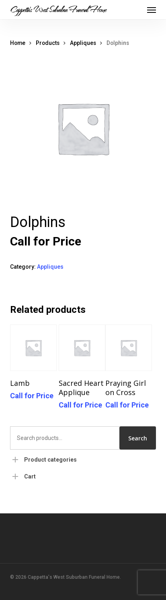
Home (17, 43)
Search (137, 438)
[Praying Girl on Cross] (128, 347)
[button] (151, 10)
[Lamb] (33, 347)
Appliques (83, 43)
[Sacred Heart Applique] (82, 347)
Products (47, 43)
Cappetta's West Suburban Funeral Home (58, 9)
